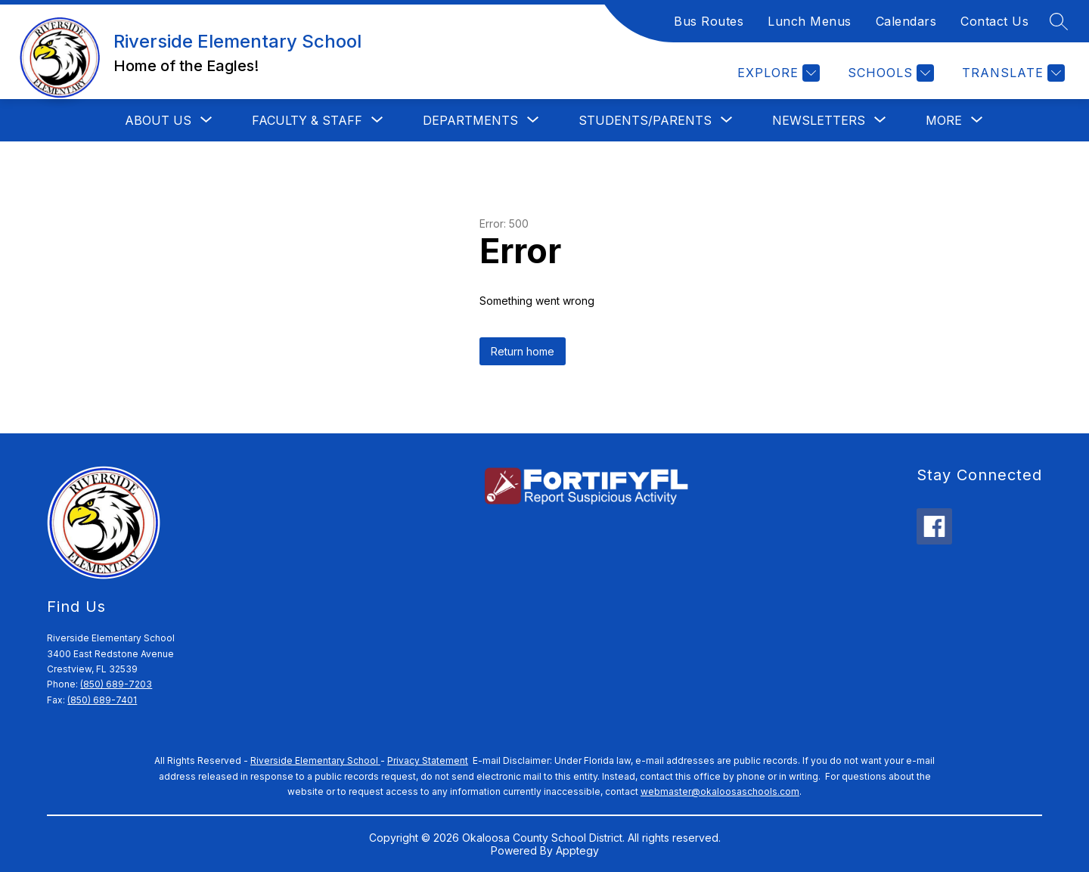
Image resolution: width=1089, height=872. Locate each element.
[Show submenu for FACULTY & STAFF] (307, 120)
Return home (522, 351)
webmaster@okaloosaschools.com (720, 791)
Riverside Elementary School (315, 760)
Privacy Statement (427, 760)
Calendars (906, 21)
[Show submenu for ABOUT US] (158, 120)
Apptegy (577, 850)
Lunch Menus (810, 21)
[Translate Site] (1011, 73)
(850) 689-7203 (116, 684)
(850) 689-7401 (102, 700)
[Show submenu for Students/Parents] (645, 120)
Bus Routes (708, 21)
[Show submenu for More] (944, 120)
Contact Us (994, 21)
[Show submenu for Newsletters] (818, 120)
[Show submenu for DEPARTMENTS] (470, 120)
